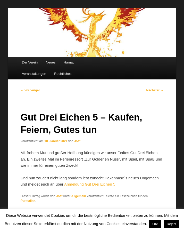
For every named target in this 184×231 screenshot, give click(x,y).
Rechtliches (62, 74)
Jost (77, 141)
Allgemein (78, 196)
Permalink (28, 201)
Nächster (155, 90)
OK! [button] (155, 224)
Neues (51, 62)
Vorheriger (30, 90)
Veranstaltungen (34, 74)
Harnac (69, 62)
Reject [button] (171, 224)
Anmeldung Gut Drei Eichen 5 (89, 184)
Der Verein (30, 62)
